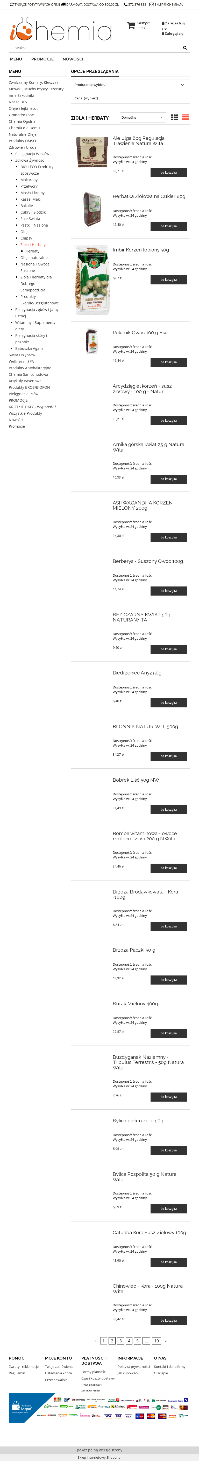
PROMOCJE (18, 400)
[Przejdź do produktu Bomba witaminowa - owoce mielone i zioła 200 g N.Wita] (92, 832)
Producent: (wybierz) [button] (90, 84)
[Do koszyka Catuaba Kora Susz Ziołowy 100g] (169, 1262)
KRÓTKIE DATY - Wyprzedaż (32, 406)
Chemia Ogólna (22, 121)
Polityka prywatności (134, 1366)
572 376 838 (135, 4)
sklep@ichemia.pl (169, 4)
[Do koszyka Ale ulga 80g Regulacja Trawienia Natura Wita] (169, 172)
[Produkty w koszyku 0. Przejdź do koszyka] (139, 23)
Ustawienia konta (58, 1373)
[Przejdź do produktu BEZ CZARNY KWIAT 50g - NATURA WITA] (92, 613)
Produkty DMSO (22, 140)
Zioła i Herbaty (33, 244)
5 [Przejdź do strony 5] (137, 1341)
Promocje (17, 426)
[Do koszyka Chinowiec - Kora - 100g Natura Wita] (169, 1320)
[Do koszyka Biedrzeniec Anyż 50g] (169, 702)
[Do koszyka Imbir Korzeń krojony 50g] (169, 279)
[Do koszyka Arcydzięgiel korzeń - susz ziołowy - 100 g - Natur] (169, 420)
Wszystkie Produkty (25, 413)
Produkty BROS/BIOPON (29, 387)
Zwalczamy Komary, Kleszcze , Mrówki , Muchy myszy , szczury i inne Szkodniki (37, 89)
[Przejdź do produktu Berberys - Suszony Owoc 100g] (92, 560)
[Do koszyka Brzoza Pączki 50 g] (169, 980)
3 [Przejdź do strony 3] (120, 1341)
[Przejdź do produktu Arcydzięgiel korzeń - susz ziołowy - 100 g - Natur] (92, 385)
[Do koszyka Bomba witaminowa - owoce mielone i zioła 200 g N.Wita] (169, 868)
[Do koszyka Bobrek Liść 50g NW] (169, 809)
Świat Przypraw (22, 354)
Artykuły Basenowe (25, 380)
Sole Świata (30, 218)
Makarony (29, 179)
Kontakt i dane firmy (170, 1366)
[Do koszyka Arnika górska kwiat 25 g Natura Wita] (169, 479)
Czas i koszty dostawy (98, 1378)
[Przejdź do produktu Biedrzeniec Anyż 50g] (92, 671)
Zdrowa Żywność (29, 160)
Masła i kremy (32, 192)
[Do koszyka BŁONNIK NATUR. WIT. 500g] (169, 756)
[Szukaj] (185, 48)
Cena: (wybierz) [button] (86, 98)
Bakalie (26, 205)
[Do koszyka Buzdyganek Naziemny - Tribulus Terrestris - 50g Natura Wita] (169, 1097)
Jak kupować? (128, 1373)
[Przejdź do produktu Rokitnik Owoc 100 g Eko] (92, 340)
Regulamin (17, 1373)
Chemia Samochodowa (28, 374)
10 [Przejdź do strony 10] (156, 1341)
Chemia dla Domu (24, 127)
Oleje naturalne (34, 257)
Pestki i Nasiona (34, 225)
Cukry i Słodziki (33, 212)
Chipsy (26, 238)
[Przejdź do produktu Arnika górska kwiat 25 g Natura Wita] (92, 443)
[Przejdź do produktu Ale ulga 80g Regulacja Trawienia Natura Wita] (92, 151)
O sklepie (161, 1373)
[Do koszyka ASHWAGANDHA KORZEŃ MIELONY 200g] (169, 537)
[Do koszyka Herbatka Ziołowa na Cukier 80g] (169, 226)
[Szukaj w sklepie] (95, 48)
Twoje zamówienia (59, 1366)
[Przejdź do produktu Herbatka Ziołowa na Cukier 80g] (92, 209)
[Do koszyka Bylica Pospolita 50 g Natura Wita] (169, 1208)
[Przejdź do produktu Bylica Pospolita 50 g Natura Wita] (92, 1173)
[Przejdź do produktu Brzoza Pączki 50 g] (92, 949)
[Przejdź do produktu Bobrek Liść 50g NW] (92, 778)
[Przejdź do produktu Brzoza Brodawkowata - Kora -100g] (92, 890)
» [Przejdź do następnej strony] (166, 1341)
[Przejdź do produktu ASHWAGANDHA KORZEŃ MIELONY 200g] (92, 501)
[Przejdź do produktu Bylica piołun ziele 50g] (92, 1119)
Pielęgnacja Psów (23, 393)
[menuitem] (19, 58)
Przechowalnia (56, 1379)
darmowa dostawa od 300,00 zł (90, 4)
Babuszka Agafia (29, 348)
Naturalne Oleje (23, 134)
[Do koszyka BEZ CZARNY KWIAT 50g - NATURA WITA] (169, 649)
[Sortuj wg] (143, 117)
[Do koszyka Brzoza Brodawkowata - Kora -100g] (169, 926)
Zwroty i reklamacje (24, 1366)
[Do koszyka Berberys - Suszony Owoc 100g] (169, 591)
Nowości (16, 419)
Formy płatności (93, 1371)
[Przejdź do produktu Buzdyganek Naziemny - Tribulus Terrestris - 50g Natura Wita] (92, 1056)
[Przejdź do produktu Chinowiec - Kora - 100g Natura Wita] (92, 1285)
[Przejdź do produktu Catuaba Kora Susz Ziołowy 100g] (92, 1231)
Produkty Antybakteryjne (30, 367)
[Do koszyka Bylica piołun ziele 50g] (169, 1150)
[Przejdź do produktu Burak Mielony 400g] (92, 1002)
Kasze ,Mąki (30, 199)
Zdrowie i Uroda (23, 147)
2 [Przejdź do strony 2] (112, 1341)
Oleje (25, 231)
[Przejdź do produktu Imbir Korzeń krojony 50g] (92, 280)
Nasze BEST (19, 101)
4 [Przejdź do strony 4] (129, 1341)
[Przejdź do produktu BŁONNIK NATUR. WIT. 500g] (92, 725)
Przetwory (29, 186)
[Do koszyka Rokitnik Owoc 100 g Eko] (169, 362)
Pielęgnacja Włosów (32, 153)
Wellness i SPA (21, 361)
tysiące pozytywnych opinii (35, 4)
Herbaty (32, 251)
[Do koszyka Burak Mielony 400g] (169, 1033)
